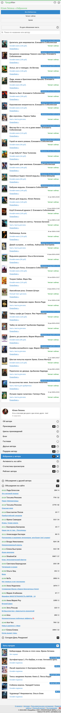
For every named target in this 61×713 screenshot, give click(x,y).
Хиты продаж (31, 645)
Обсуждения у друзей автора (32, 481)
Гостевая (7, 441)
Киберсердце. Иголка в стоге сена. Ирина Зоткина (32, 651)
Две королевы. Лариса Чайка (23, 116)
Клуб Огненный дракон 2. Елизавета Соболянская (32, 210)
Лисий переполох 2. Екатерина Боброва (27, 668)
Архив (30, 20)
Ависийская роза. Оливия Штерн (24, 291)
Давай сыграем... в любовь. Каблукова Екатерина (32, 245)
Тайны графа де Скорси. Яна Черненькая (28, 314)
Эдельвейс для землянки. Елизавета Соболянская (32, 164)
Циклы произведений (12, 431)
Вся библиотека (30, 12)
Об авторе (7, 421)
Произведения (29, 426)
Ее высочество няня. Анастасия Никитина (28, 382)
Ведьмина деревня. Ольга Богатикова (27, 256)
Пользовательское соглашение (42, 706)
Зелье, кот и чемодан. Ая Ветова (24, 68)
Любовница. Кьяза (18, 233)
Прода (10, 2)
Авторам (26, 706)
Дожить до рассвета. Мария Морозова (27, 337)
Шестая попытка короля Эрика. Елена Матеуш (30, 359)
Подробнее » (14, 49)
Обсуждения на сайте (32, 486)
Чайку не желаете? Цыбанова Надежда (27, 325)
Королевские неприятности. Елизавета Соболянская (33, 105)
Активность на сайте (12, 461)
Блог (5, 436)
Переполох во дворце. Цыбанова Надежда (29, 371)
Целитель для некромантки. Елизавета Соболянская (33, 42)
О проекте (18, 706)
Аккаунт (54, 2)
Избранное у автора (29, 456)
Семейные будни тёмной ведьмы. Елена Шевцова (32, 176)
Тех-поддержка (51, 708)
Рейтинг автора (29, 471)
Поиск (58, 2)
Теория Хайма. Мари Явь (21, 279)
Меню (2, 2)
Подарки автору (29, 451)
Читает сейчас (31, 16)
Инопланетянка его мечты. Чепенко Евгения (29, 222)
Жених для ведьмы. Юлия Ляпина (25, 199)
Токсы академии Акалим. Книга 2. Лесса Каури (30, 676)
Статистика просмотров (29, 466)
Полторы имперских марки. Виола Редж (27, 302)
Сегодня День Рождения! (32, 637)
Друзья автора (29, 446)
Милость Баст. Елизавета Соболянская (27, 93)
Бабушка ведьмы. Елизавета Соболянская (29, 187)
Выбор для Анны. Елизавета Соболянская (29, 268)
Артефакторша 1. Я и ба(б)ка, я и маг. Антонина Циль (33, 660)
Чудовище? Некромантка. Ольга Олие (27, 693)
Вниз (58, 710)
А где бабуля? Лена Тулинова (23, 153)
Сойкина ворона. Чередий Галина (25, 685)
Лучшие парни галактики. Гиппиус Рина (27, 394)
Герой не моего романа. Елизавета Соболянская (31, 141)
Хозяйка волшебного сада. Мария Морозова (29, 348)
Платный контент (39, 708)
